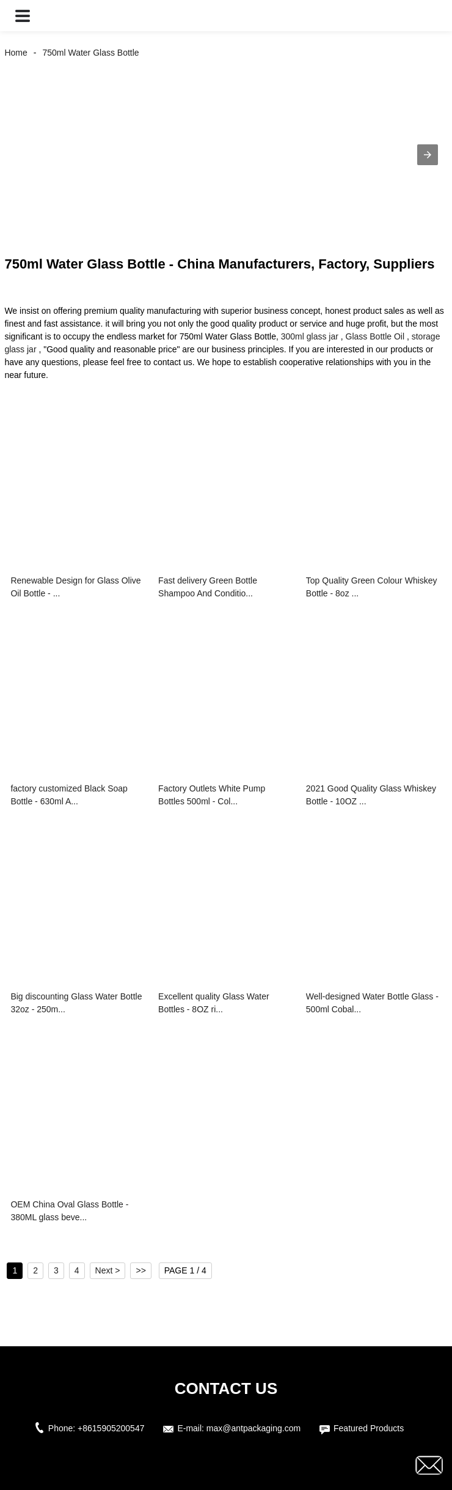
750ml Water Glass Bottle (90, 52)
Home (15, 52)
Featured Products (369, 1428)
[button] (22, 15)
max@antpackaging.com (253, 1428)
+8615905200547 (111, 1428)
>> (140, 1270)
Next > (107, 1270)
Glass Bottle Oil (375, 336)
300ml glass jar (309, 336)
